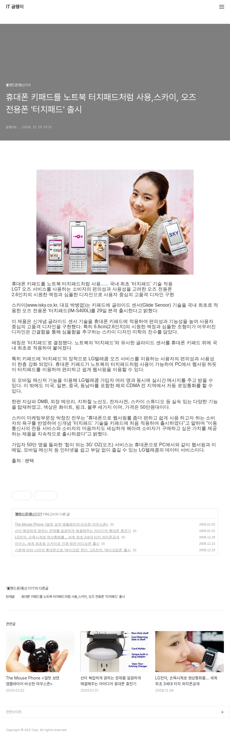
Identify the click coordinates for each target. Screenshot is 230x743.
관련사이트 (14, 712)
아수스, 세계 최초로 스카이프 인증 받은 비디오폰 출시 (57, 544)
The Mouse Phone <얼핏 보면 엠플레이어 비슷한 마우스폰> (61, 524)
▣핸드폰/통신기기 (28, 514)
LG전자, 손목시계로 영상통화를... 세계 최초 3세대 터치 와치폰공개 (67, 537)
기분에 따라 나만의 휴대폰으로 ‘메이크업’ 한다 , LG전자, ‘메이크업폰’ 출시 (73, 550)
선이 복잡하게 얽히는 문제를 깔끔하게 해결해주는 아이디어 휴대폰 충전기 (73, 531)
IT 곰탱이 (15, 7)
